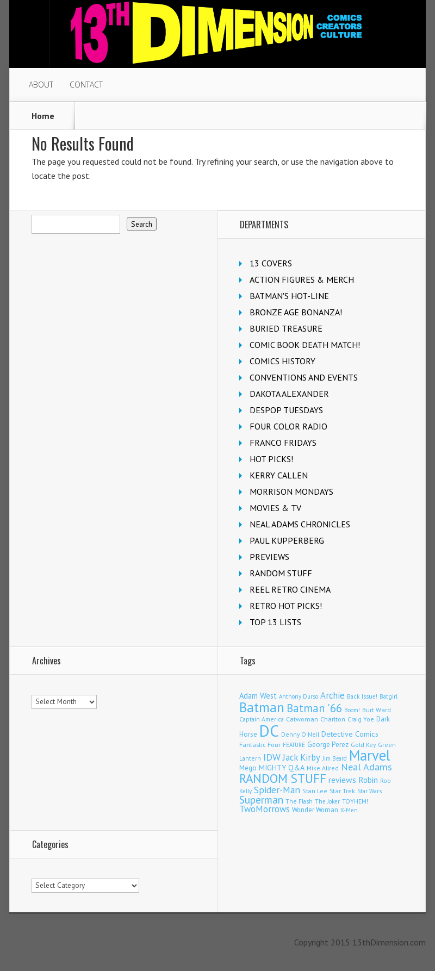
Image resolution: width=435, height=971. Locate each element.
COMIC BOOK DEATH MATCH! (305, 344)
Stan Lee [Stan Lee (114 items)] (314, 791)
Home (43, 115)
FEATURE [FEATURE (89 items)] (294, 745)
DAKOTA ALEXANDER (289, 393)
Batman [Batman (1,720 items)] (261, 707)
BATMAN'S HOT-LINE (289, 295)
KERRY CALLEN (279, 475)
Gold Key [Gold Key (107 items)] (363, 744)
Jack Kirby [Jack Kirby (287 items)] (301, 757)
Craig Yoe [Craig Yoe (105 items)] (360, 719)
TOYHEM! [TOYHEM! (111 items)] (355, 801)
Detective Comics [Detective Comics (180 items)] (349, 734)
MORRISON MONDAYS (291, 491)
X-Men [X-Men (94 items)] (349, 810)
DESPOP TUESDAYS (286, 409)
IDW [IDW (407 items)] (272, 757)
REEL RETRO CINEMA (290, 589)
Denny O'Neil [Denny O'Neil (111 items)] (300, 734)
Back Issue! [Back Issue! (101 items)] (362, 696)
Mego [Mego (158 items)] (248, 768)
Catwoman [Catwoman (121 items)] (302, 719)
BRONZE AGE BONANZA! (296, 312)
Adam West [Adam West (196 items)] (258, 695)
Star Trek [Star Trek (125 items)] (342, 790)
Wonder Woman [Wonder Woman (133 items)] (315, 809)
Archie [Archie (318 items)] (332, 695)
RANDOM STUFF (281, 573)
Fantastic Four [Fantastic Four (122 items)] (260, 744)
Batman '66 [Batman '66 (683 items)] (314, 708)
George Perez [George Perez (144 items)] (328, 744)
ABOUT (41, 84)
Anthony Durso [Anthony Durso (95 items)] (298, 696)
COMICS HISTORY (282, 361)
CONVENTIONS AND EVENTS (304, 377)
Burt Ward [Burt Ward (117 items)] (376, 710)
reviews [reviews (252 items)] (342, 779)
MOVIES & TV (275, 507)
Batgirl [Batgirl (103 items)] (388, 696)
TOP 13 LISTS (275, 622)
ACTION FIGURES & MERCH (302, 279)
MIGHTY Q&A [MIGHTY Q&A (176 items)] (281, 768)
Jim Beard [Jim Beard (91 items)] (334, 758)
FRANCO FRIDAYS (283, 442)
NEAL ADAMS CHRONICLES (300, 524)
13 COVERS (271, 263)
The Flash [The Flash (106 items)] (299, 801)
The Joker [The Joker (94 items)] (327, 801)
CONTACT (86, 84)
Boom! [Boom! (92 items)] (352, 710)
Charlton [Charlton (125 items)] (332, 718)
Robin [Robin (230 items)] (368, 779)
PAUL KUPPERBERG (287, 540)
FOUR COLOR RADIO (288, 426)
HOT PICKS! (271, 458)
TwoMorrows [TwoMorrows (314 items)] (264, 809)
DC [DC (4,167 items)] (269, 730)
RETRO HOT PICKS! (286, 605)
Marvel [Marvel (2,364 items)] (369, 755)
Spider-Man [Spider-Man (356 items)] (277, 789)
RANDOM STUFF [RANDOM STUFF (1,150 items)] (282, 778)
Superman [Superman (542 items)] (261, 799)
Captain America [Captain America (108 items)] (261, 719)
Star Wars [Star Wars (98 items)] (369, 791)
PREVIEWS (269, 556)
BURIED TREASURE (286, 328)
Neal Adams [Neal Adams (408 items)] (366, 767)
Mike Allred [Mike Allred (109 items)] (323, 768)
